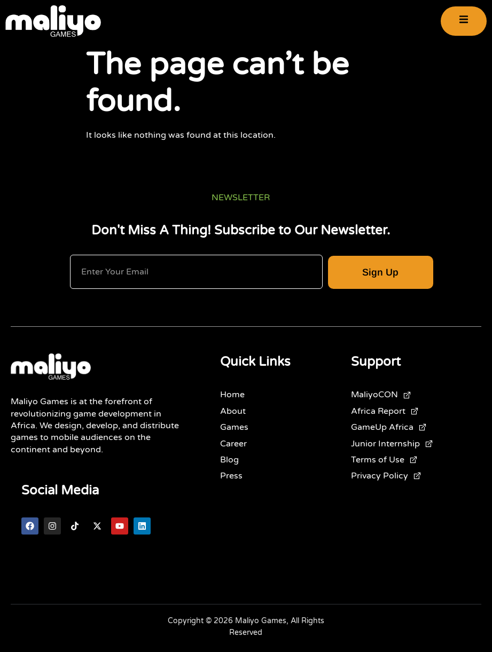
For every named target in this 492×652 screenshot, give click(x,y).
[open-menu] (464, 21)
